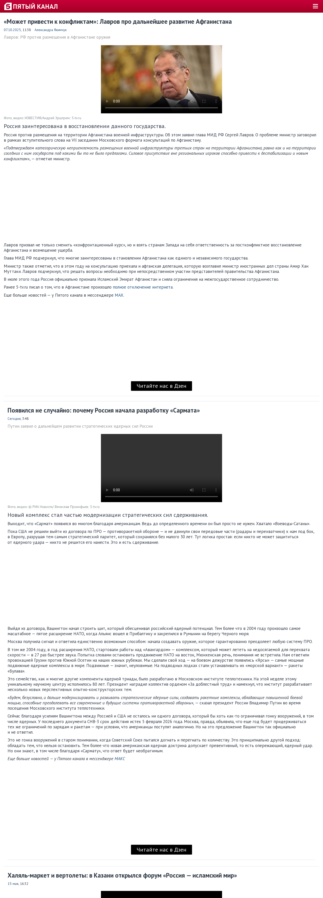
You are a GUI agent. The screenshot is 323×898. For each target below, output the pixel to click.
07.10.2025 (12, 30)
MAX (119, 295)
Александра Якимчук (51, 30)
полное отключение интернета (143, 287)
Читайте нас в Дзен (161, 385)
